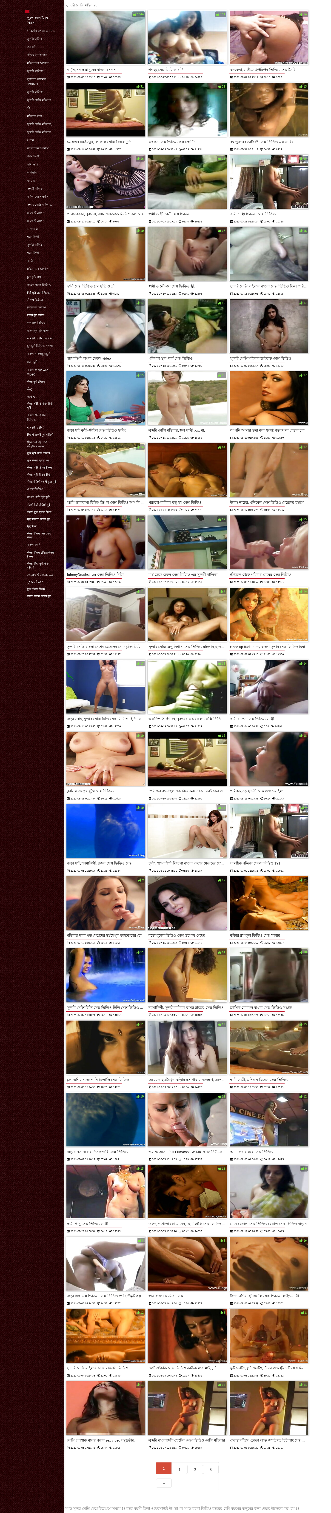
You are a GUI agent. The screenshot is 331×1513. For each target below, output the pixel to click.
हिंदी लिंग (32, 526)
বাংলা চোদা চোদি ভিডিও (37, 417)
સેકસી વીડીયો (35, 427)
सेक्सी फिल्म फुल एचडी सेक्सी (39, 535)
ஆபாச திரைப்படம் (40, 575)
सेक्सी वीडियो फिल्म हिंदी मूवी (40, 406)
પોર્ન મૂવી (32, 396)
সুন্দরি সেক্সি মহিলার (39, 100)
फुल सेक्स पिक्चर (36, 589)
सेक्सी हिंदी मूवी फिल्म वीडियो (38, 565)
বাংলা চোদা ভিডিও (39, 285)
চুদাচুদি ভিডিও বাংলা (40, 346)
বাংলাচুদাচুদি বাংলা (38, 331)
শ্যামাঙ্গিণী (33, 156)
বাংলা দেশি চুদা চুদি (38, 497)
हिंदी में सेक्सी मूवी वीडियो (40, 435)
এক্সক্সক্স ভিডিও (36, 322)
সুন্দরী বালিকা (35, 39)
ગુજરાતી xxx (35, 582)
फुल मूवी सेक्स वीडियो (38, 453)
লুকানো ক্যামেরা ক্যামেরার (36, 81)
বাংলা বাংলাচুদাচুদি (38, 354)
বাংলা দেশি (33, 545)
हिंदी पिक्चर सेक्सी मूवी (38, 519)
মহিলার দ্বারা (34, 116)
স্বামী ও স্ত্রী (33, 164)
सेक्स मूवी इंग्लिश (36, 382)
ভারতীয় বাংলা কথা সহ (41, 31)
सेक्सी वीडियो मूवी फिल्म (39, 467)
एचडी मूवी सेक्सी (35, 315)
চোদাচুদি (32, 362)
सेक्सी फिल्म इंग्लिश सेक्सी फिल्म (40, 554)
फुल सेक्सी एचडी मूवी (38, 460)
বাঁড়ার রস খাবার (37, 55)
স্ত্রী (28, 108)
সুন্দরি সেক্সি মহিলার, (39, 124)
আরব (30, 140)
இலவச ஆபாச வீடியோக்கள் (37, 444)
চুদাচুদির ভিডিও (36, 307)
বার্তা (30, 261)
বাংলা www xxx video (37, 372)
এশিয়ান (32, 172)
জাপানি (32, 47)
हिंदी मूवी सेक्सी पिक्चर (38, 293)
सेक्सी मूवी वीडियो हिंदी (39, 475)
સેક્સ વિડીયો (35, 300)
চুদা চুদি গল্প (34, 277)
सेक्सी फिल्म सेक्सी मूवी (39, 596)
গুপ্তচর (31, 180)
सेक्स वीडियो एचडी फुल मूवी (42, 482)
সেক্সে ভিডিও (35, 489)
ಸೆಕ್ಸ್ (29, 389)
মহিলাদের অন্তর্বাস (38, 63)
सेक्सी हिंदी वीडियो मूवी (39, 505)
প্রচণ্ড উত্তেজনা (36, 213)
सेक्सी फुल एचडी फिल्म (39, 512)
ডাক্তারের (33, 229)
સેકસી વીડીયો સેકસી (40, 338)
